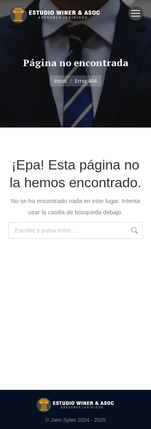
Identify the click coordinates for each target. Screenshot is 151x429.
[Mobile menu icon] (135, 13)
